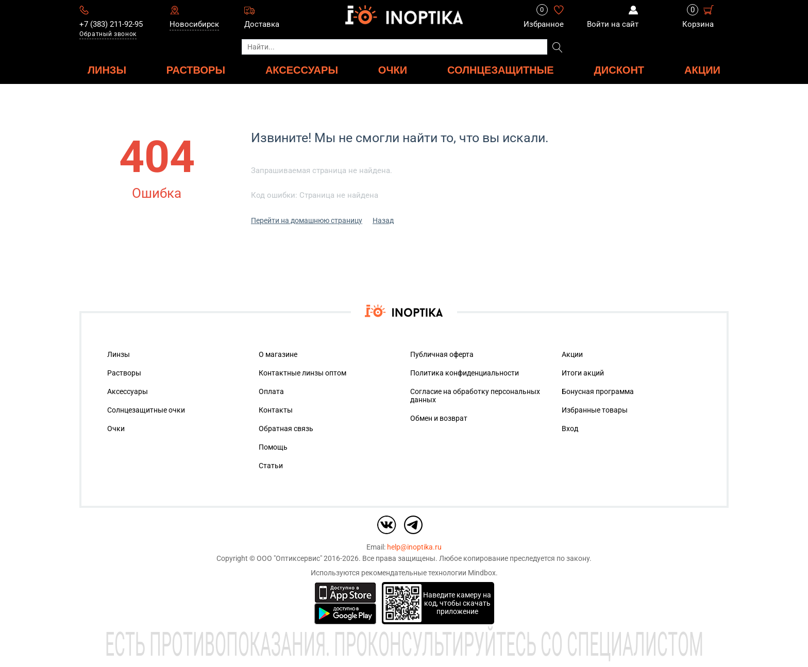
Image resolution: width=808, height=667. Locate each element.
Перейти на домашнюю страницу (306, 220)
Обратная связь (286, 428)
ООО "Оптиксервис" (289, 558)
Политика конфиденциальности (464, 373)
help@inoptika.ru (414, 547)
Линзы (118, 354)
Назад (383, 220)
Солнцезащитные (500, 70)
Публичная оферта (442, 354)
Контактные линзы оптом (302, 373)
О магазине (278, 354)
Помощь (273, 447)
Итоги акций (583, 373)
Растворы (124, 373)
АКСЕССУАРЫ (301, 70)
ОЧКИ (392, 70)
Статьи (271, 465)
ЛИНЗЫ (107, 70)
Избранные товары (595, 410)
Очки (116, 428)
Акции (702, 70)
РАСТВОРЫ (195, 70)
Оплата (271, 391)
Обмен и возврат (438, 418)
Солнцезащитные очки (146, 410)
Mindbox (482, 573)
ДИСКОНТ (619, 70)
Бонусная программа (598, 391)
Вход (570, 428)
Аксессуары (127, 391)
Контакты (276, 410)
